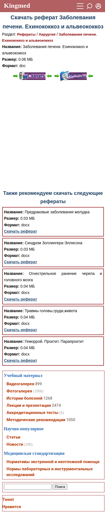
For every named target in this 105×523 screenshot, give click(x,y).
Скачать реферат (20, 231)
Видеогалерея (20, 383)
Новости (15, 444)
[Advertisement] (52, 136)
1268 (47, 398)
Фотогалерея (19, 391)
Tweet (8, 499)
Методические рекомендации (36, 419)
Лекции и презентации (29, 405)
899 (38, 384)
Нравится (11, 506)
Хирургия (47, 34)
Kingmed (17, 5)
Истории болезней (25, 398)
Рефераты (26, 34)
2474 (56, 405)
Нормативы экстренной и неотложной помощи (53, 461)
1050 (70, 420)
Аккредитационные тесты (32, 412)
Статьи (14, 437)
